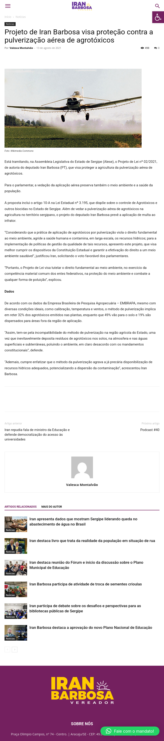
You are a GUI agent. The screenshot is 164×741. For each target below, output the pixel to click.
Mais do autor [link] (51, 506)
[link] (158, 17)
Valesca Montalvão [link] (21, 48)
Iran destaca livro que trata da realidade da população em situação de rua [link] (92, 540)
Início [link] (8, 17)
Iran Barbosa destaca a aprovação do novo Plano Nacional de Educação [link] (90, 627)
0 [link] (156, 48)
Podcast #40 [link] (149, 430)
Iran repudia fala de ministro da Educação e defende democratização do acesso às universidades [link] (37, 434)
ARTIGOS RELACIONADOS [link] (21, 506)
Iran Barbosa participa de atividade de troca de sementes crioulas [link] (85, 584)
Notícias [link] (21, 17)
